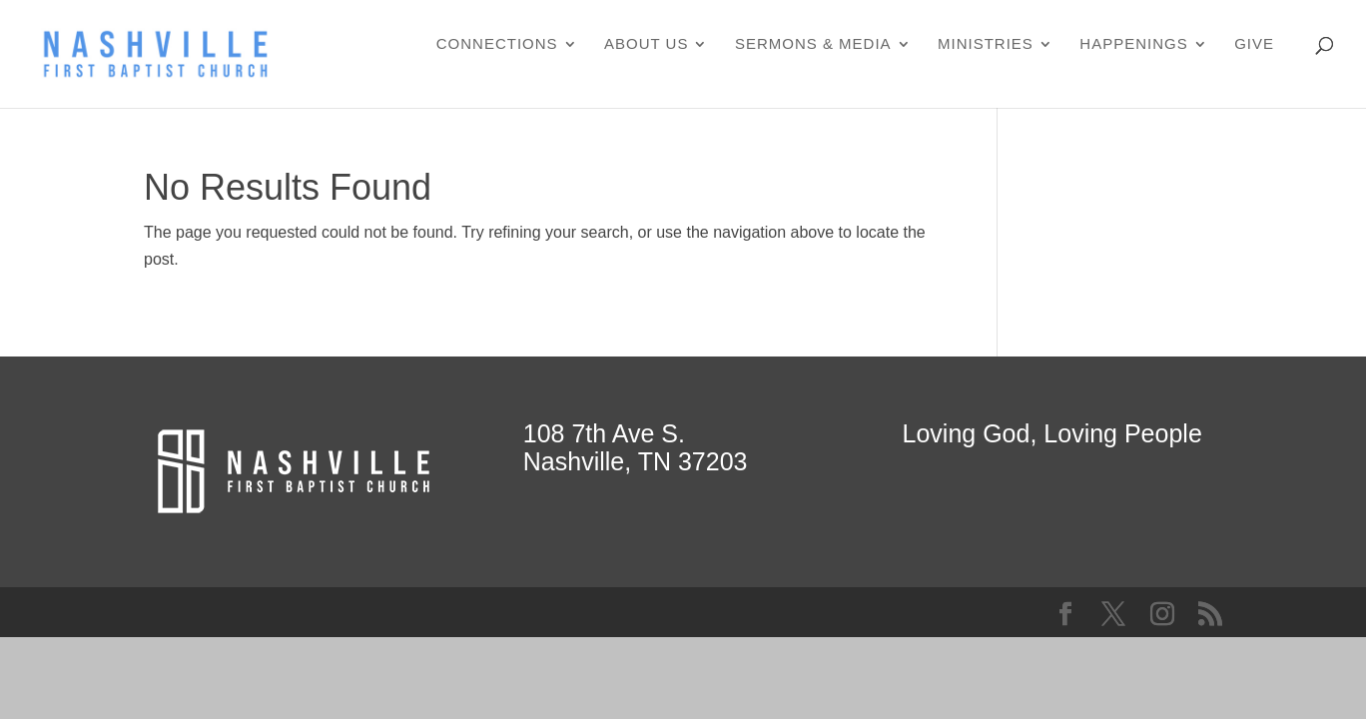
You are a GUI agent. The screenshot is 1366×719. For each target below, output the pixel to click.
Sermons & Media (813, 44)
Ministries (985, 44)
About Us (646, 44)
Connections (497, 44)
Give (1254, 44)
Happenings (1133, 44)
